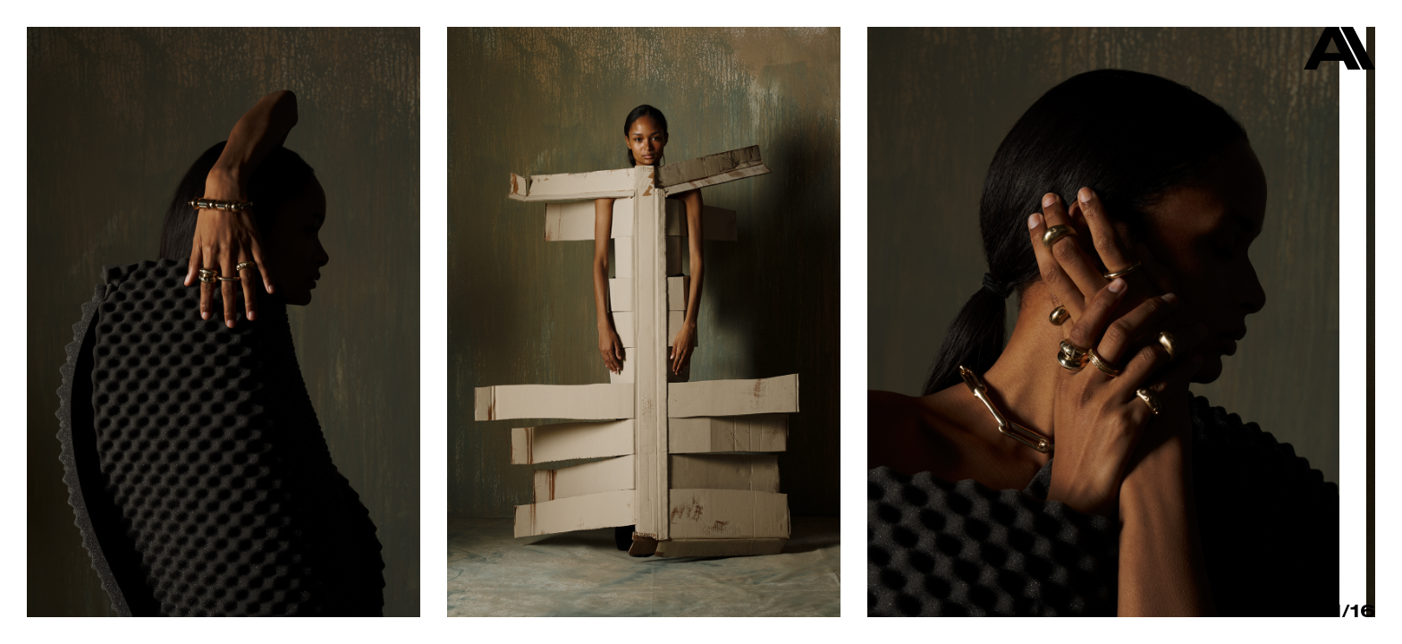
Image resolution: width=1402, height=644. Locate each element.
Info (1274, 610)
